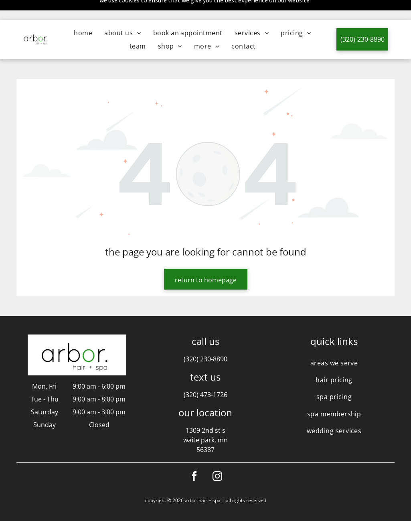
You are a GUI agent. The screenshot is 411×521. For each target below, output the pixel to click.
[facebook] (194, 457)
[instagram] (217, 457)
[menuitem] (83, 12)
